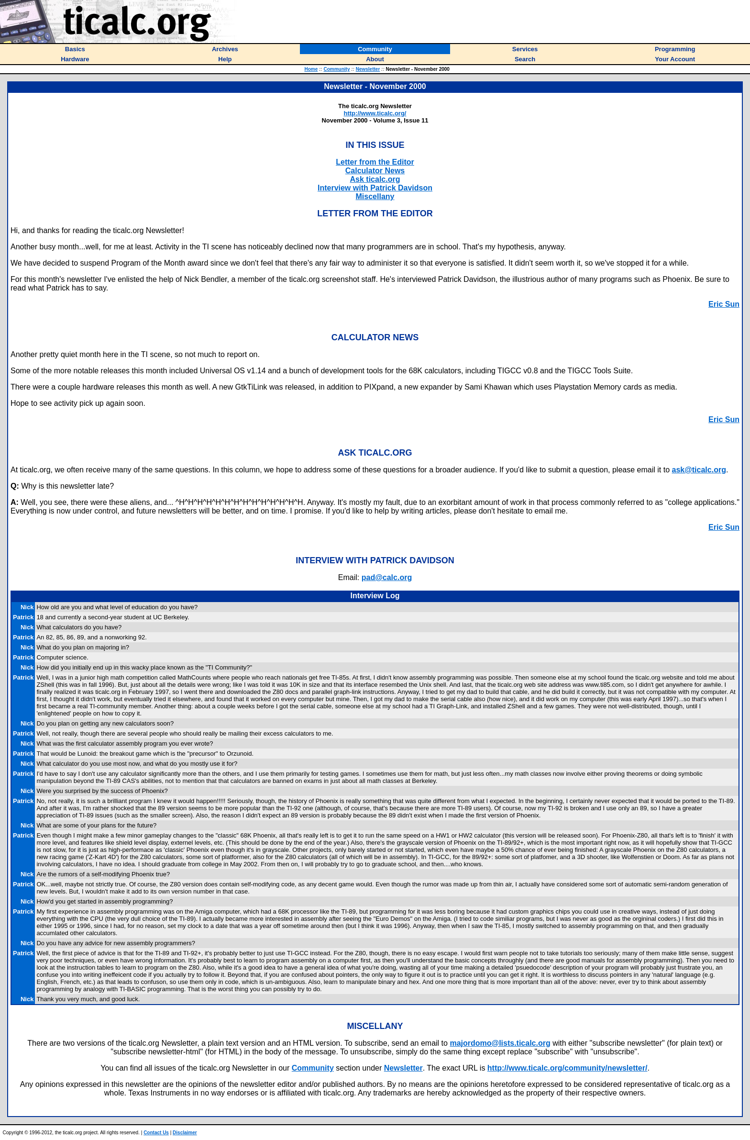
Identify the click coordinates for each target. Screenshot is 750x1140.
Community (336, 69)
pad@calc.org (387, 577)
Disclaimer (185, 1132)
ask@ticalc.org (699, 470)
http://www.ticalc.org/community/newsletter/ (567, 1068)
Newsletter (368, 69)
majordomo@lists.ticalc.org (500, 1043)
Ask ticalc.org (375, 179)
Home (311, 69)
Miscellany (375, 196)
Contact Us (156, 1132)
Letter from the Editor (375, 162)
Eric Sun (723, 304)
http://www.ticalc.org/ (375, 113)
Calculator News (375, 171)
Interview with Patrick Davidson (375, 188)
